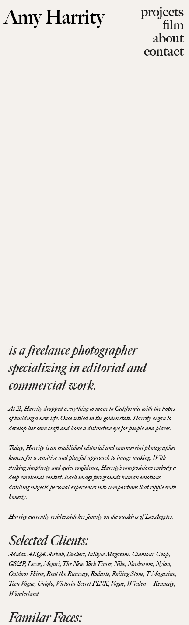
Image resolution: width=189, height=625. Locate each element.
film (173, 25)
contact (164, 51)
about (168, 38)
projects (162, 11)
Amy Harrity (54, 16)
